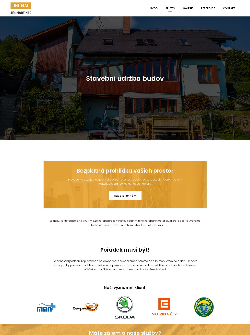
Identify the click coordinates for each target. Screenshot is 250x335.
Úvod (154, 8)
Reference (208, 8)
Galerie (188, 8)
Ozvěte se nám (125, 196)
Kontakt (229, 8)
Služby (170, 8)
